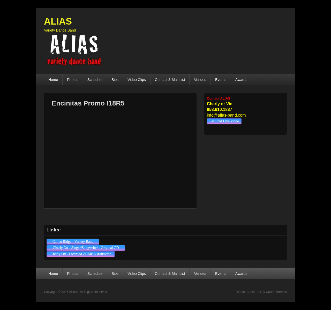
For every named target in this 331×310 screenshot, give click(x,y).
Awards (241, 80)
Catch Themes (276, 292)
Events (220, 80)
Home (53, 80)
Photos (72, 80)
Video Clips (136, 80)
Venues (200, 80)
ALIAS (58, 21)
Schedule (94, 80)
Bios (114, 80)
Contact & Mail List (170, 80)
